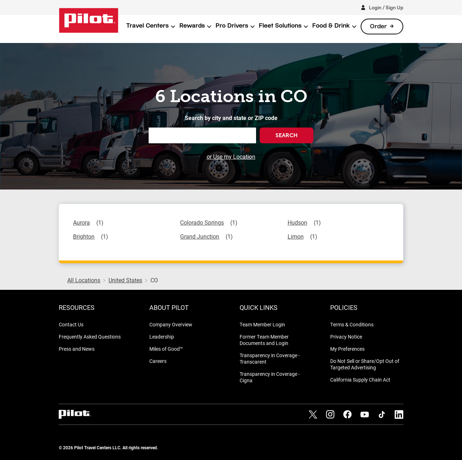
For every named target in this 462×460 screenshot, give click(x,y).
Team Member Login (262, 324)
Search (286, 135)
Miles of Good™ (166, 348)
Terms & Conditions (352, 324)
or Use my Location (231, 156)
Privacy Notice (346, 336)
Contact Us (71, 324)
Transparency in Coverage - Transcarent (270, 358)
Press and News (77, 348)
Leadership (161, 336)
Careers (158, 361)
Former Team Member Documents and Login (264, 339)
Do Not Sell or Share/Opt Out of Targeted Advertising (364, 364)
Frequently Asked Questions (90, 336)
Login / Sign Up (386, 7)
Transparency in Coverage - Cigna (270, 377)
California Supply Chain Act (360, 379)
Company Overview (170, 324)
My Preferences (347, 348)
